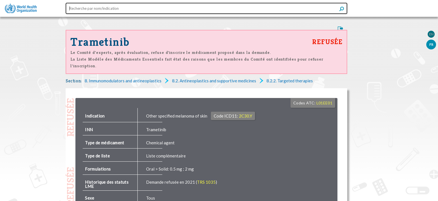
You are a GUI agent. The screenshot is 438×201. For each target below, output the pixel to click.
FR (431, 44)
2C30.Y (245, 115)
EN (431, 34)
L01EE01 (324, 102)
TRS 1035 (206, 182)
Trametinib (99, 42)
